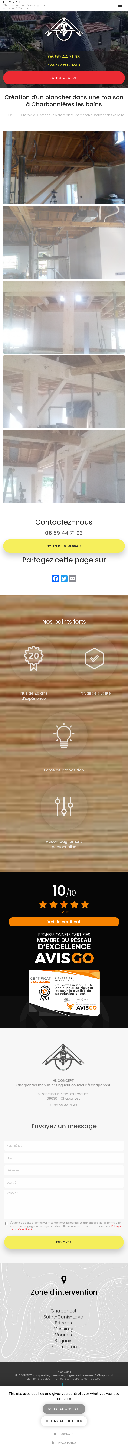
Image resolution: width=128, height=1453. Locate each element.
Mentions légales (38, 1379)
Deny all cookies (64, 1421)
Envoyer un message (64, 546)
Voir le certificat (64, 922)
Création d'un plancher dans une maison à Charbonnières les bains (80, 115)
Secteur (96, 1379)
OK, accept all (64, 1409)
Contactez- (64, 65)
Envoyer (64, 1242)
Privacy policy (64, 1443)
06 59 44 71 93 (64, 57)
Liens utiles (80, 1379)
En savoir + (64, 1372)
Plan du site (61, 1379)
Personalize (64, 1434)
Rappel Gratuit (64, 78)
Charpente (28, 115)
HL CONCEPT (27, 5)
